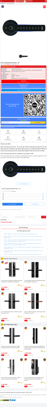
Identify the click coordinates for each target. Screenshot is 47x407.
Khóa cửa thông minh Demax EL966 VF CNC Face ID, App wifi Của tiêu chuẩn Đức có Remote (34, 379)
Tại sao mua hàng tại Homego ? (8, 127)
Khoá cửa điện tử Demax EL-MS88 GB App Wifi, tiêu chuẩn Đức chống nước (34, 281)
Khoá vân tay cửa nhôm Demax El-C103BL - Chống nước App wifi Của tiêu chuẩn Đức (10, 347)
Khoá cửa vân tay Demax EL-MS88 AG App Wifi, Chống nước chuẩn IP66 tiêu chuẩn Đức (11, 281)
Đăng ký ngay (38, 122)
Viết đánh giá (12, 204)
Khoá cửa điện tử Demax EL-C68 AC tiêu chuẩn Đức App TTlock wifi (34, 312)
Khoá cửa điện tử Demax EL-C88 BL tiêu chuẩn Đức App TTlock (11, 312)
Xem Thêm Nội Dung (23, 183)
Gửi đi (43, 217)
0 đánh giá (13, 191)
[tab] (23, 90)
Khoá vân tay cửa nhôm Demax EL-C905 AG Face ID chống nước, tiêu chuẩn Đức (11, 378)
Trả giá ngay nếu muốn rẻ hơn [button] (23, 90)
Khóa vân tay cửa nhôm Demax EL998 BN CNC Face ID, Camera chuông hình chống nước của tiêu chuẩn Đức (34, 348)
